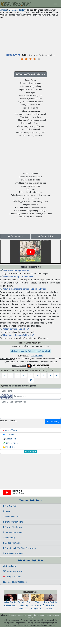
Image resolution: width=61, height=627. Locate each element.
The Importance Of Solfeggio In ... (37, 603)
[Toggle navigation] (55, 3)
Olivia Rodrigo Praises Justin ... (10, 603)
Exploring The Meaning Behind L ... (24, 603)
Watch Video (10, 430)
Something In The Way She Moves (19, 548)
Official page (10, 566)
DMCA (20, 615)
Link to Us (40, 615)
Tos (25, 615)
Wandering (9, 537)
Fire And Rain (10, 506)
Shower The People (12, 527)
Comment (9, 434)
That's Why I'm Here (13, 522)
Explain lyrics (15, 236)
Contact (48, 615)
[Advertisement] (30, 36)
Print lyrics (9, 447)
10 (31, 380)
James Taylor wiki (12, 571)
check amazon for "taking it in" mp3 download (30, 351)
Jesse (6, 511)
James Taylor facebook (15, 582)
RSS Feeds (32, 615)
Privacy (14, 615)
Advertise (56, 615)
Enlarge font (9, 439)
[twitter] (9, 615)
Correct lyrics (45, 236)
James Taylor (18, 10)
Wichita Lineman (11, 516)
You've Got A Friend (13, 553)
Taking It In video (12, 576)
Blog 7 (30, 618)
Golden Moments (12, 543)
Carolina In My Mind (13, 532)
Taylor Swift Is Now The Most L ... (50, 603)
